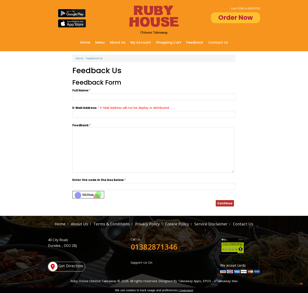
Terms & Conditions (111, 223)
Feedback (194, 42)
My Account (140, 42)
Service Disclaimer (211, 223)
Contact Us (218, 42)
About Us (117, 42)
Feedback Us (94, 58)
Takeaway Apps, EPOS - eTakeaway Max (208, 281)
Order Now (235, 17)
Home (85, 42)
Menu (100, 42)
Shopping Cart (168, 42)
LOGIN (240, 8)
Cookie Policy (177, 223)
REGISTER (254, 8)
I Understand (185, 290)
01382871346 (154, 247)
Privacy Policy (147, 223)
